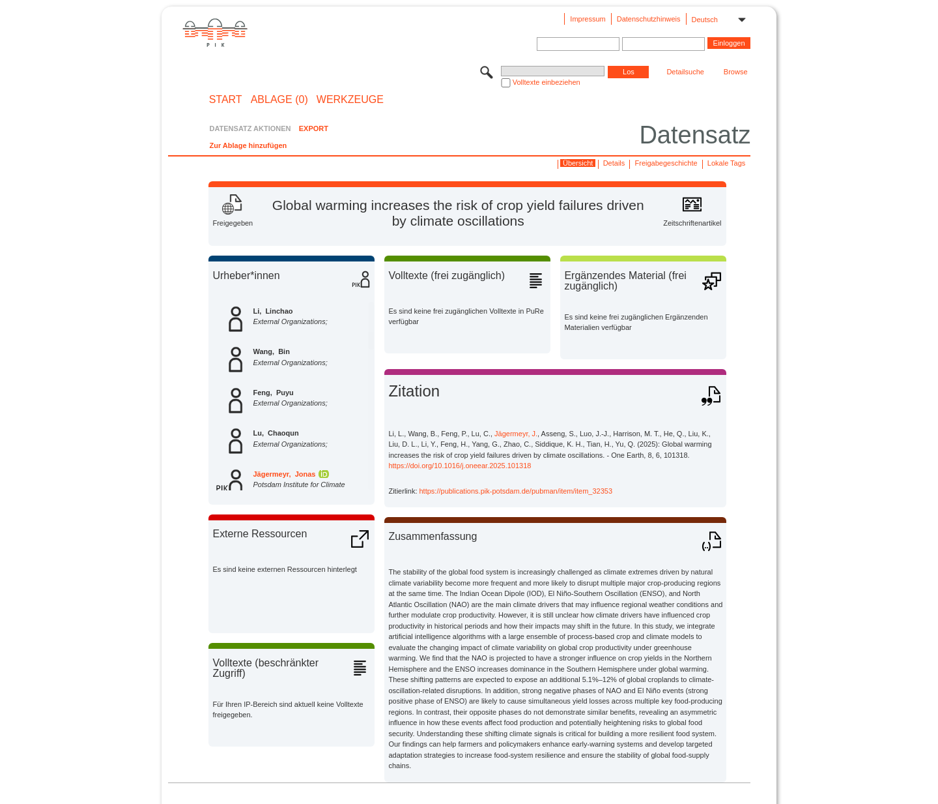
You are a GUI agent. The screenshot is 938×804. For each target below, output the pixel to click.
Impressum (587, 19)
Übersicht (578, 163)
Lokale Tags (726, 163)
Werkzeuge (350, 100)
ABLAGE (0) (279, 100)
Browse (736, 72)
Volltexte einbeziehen (546, 82)
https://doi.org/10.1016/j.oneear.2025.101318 (459, 465)
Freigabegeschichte (666, 163)
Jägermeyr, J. (515, 434)
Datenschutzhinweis (649, 19)
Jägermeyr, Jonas (284, 474)
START (225, 100)
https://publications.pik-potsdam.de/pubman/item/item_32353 (516, 491)
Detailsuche (685, 72)
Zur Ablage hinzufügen (248, 145)
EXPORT (313, 128)
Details (614, 163)
